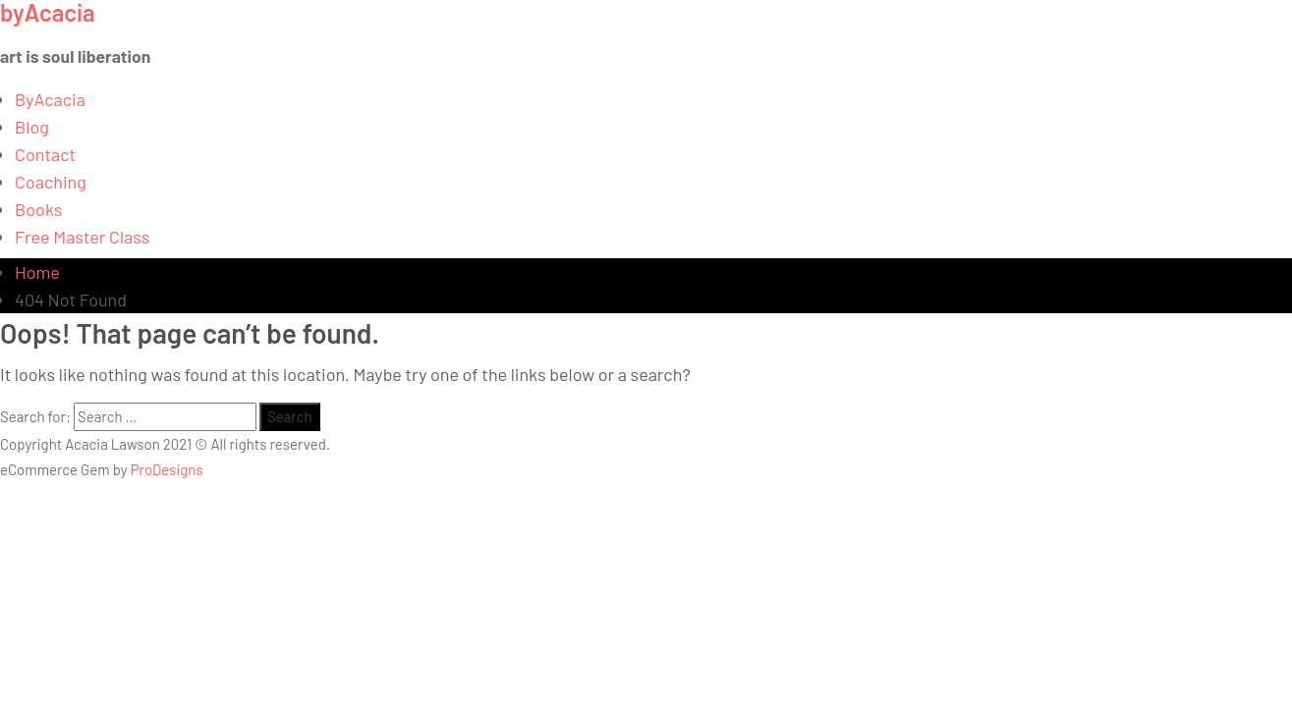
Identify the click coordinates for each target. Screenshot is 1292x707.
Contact (45, 154)
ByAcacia (50, 99)
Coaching (50, 181)
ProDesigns (167, 469)
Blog (32, 126)
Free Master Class (82, 236)
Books (39, 209)
